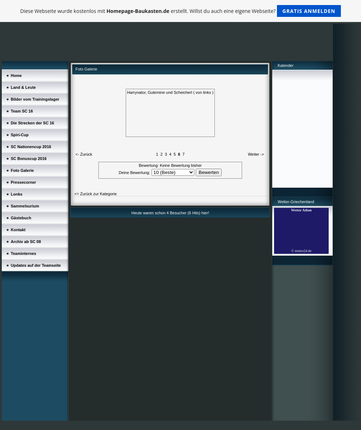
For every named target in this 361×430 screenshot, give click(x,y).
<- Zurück (83, 154)
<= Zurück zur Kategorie (95, 194)
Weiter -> (256, 154)
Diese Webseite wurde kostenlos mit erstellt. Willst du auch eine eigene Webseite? (180, 11)
